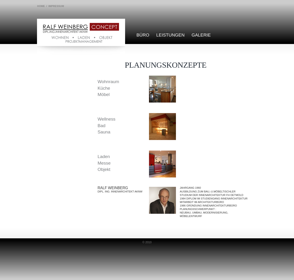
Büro (143, 35)
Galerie (201, 35)
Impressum (56, 6)
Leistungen (170, 35)
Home (41, 6)
